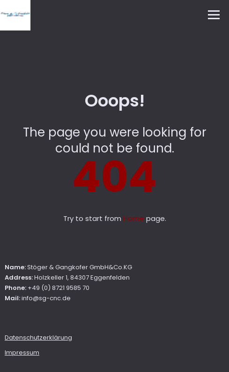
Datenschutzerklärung (38, 337)
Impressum (22, 352)
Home (133, 218)
